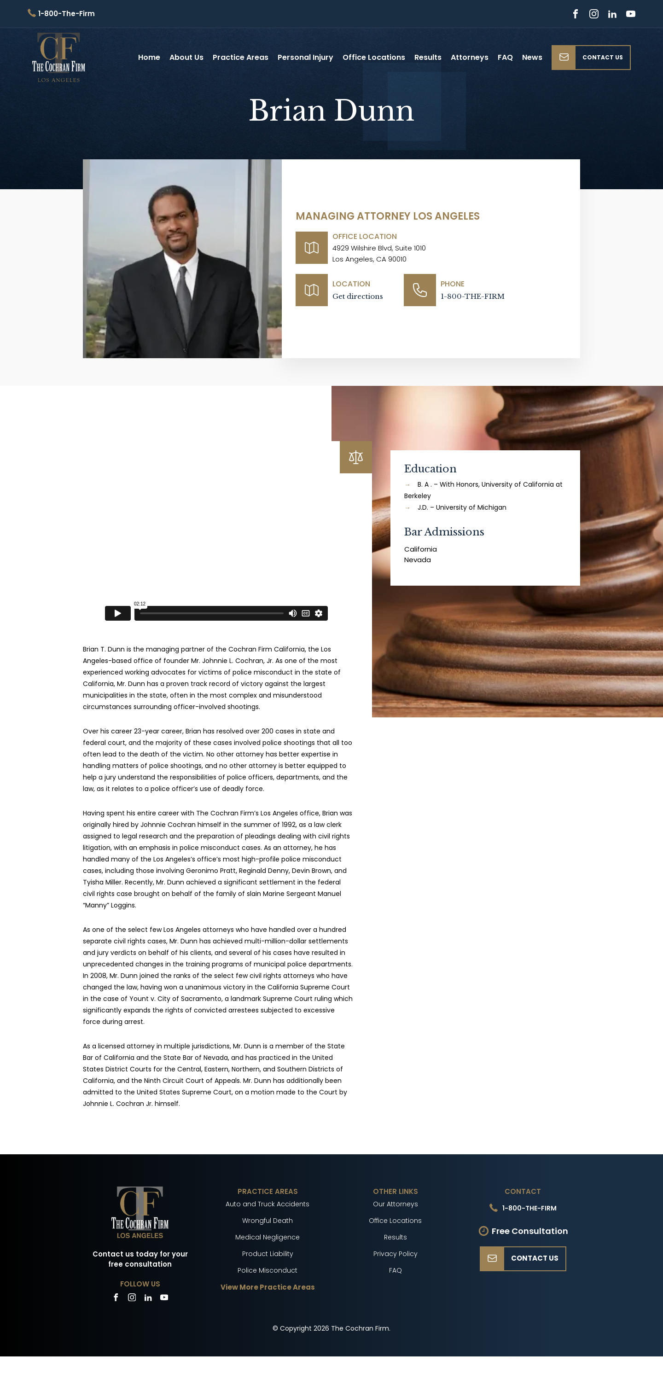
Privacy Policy (395, 1253)
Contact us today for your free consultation (140, 1259)
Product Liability (267, 1253)
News (532, 57)
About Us (186, 57)
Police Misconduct (267, 1270)
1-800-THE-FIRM (473, 296)
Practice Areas (240, 57)
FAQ (505, 57)
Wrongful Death (267, 1220)
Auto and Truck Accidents (267, 1204)
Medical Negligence (267, 1237)
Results (428, 57)
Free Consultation (530, 1231)
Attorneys (470, 57)
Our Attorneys (395, 1204)
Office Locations (374, 57)
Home (149, 57)
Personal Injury (305, 57)
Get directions (357, 296)
